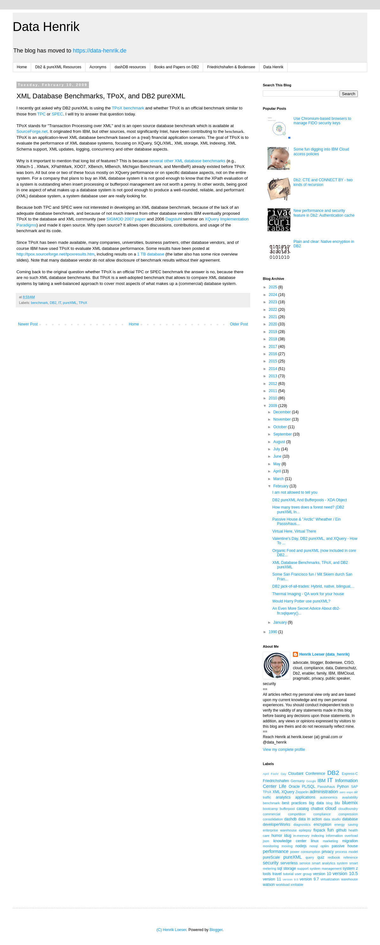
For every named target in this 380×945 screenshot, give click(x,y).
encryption (322, 824)
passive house (345, 846)
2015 (273, 361)
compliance (322, 814)
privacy (328, 851)
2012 (273, 383)
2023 (273, 302)
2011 (273, 391)
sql (279, 868)
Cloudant (295, 773)
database (350, 819)
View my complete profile (284, 749)
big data (316, 803)
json (266, 841)
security (271, 862)
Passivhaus (326, 786)
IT (59, 303)
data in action (310, 819)
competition (297, 814)
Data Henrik (46, 27)
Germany (298, 781)
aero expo (346, 792)
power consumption (305, 852)
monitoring (271, 846)
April (277, 471)
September (283, 434)
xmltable (297, 884)
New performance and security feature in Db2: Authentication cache (324, 212)
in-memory (301, 835)
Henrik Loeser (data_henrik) (324, 654)
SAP (354, 786)
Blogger (216, 930)
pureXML (70, 303)
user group (303, 874)
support (303, 868)
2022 (273, 309)
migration (350, 841)
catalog (303, 808)
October (280, 427)
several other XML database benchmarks (187, 160)
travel (277, 874)
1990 (273, 632)
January (280, 622)
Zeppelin (301, 792)
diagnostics (302, 824)
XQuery (288, 792)
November (282, 419)
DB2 (53, 303)
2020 (273, 324)
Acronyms (98, 67)
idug (287, 835)
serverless (289, 863)
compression (348, 814)
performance (275, 851)
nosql (314, 846)
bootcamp (270, 809)
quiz (320, 857)
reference (350, 857)
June (277, 456)
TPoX (83, 303)
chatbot (317, 808)
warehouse (349, 879)
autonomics (328, 797)
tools (267, 874)
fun (330, 829)
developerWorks (276, 824)
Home (22, 67)
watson (269, 884)
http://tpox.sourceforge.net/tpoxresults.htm (55, 254)
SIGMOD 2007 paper (126, 219)
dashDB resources (130, 67)
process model (346, 852)
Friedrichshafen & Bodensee (231, 67)
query (310, 857)
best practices (294, 803)
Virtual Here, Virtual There (294, 531)
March (279, 479)
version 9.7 (309, 879)
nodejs (301, 846)
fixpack (319, 830)
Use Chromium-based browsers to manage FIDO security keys (322, 120)
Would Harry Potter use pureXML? (301, 601)
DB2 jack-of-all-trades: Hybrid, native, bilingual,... (313, 586)
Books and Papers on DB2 (176, 67)
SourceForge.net (32, 131)
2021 (273, 317)
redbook (334, 857)
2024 (273, 295)
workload (282, 884)
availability (350, 797)
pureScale (271, 857)
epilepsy (305, 830)
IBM (321, 780)
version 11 (272, 879)
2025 (273, 287)
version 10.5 (345, 873)
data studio (332, 819)
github (341, 830)
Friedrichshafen (276, 781)
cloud (330, 808)
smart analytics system (330, 863)
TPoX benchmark (128, 108)
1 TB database (150, 254)
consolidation (273, 819)
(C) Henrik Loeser (171, 930)
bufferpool (287, 809)
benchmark (39, 303)
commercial (271, 814)
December (282, 412)
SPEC (57, 114)
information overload (342, 835)
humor (276, 835)
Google (311, 781)
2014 (273, 369)
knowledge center (289, 841)
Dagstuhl (173, 219)
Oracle (294, 786)
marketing (330, 841)
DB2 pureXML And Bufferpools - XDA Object (309, 500)
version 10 (322, 874)
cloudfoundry (348, 809)
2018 (273, 339)
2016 (273, 354)
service (305, 863)
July (277, 449)
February (281, 486)
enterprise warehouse (280, 830)
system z (350, 868)
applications (305, 797)
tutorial (288, 874)
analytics (283, 797)
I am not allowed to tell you (294, 492)
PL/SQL (308, 786)
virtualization (329, 879)
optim (324, 846)
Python (343, 786)
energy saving (346, 824)
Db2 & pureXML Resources (58, 67)
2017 (273, 346)
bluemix (350, 802)
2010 (273, 398)
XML (276, 792)
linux (315, 841)
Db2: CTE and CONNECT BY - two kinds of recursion (323, 182)
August (279, 442)
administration (324, 791)
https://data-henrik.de (99, 50)
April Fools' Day (274, 773)
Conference (315, 773)
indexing (317, 835)
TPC (41, 114)
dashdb (290, 819)
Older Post (239, 324)
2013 (273, 376)
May (277, 464)
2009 (273, 406)
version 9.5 (290, 879)
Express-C (350, 773)
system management (326, 868)
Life (282, 786)
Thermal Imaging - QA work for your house (308, 594)
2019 (273, 332)
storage (289, 868)
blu (337, 803)
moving (287, 846)
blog (329, 803)
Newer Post (28, 324)
